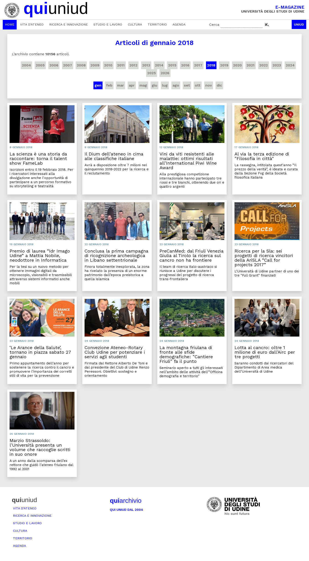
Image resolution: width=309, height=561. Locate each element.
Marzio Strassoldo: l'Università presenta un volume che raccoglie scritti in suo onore (40, 447)
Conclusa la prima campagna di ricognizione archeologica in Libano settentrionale (116, 255)
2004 (26, 65)
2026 (165, 73)
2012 (133, 65)
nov (208, 85)
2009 (94, 65)
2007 (67, 65)
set (187, 85)
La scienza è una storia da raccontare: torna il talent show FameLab (38, 158)
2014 (159, 65)
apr (132, 85)
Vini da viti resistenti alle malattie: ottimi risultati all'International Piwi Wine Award (188, 160)
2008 (81, 65)
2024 (290, 65)
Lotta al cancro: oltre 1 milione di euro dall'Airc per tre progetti (264, 352)
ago (176, 85)
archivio (125, 500)
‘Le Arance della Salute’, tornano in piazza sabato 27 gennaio (40, 352)
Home (9, 24)
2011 (121, 65)
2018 (211, 65)
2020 (237, 65)
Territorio (157, 24)
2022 (263, 65)
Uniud (299, 24)
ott (198, 85)
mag (143, 85)
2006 (53, 65)
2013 (146, 65)
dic (219, 85)
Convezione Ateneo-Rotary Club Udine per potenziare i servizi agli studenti (115, 352)
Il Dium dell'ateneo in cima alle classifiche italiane (114, 156)
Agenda (179, 24)
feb (109, 85)
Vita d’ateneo (32, 24)
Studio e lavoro (107, 24)
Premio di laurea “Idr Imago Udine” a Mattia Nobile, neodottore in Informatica (40, 255)
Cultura (135, 24)
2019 (224, 65)
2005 (40, 65)
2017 (198, 65)
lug (165, 85)
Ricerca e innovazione (68, 24)
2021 (251, 65)
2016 (185, 65)
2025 (151, 73)
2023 (277, 65)
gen (98, 85)
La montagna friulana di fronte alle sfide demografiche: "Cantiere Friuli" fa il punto (186, 354)
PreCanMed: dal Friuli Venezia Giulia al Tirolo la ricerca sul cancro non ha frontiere (192, 255)
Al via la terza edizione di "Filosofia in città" (261, 156)
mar (120, 85)
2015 (172, 65)
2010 (108, 65)
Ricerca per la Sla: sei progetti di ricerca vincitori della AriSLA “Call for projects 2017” (263, 257)
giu (154, 85)
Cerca (214, 24)
